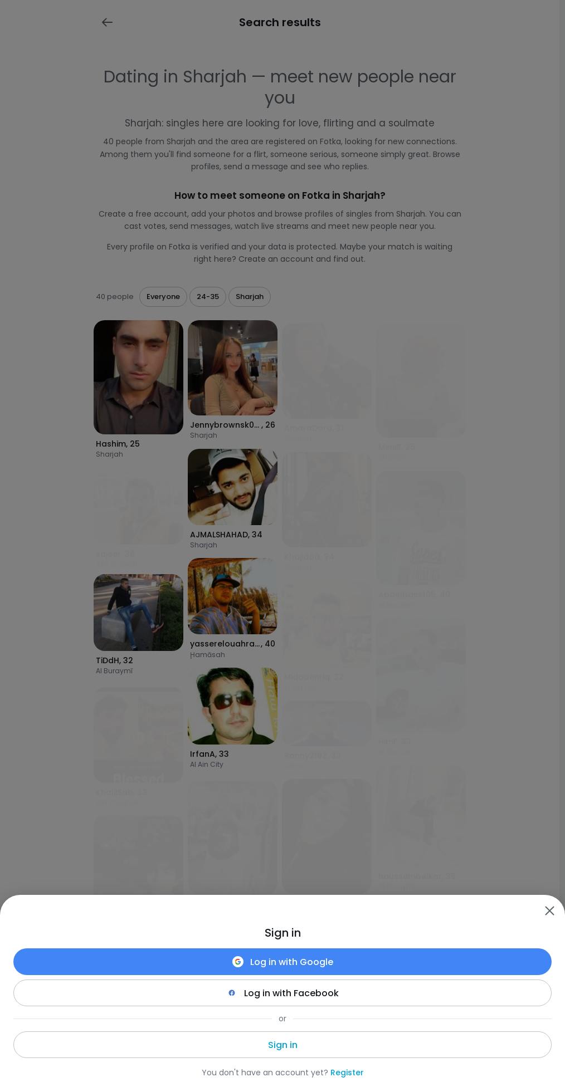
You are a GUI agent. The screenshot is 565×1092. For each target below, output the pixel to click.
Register (347, 1072)
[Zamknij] (549, 910)
